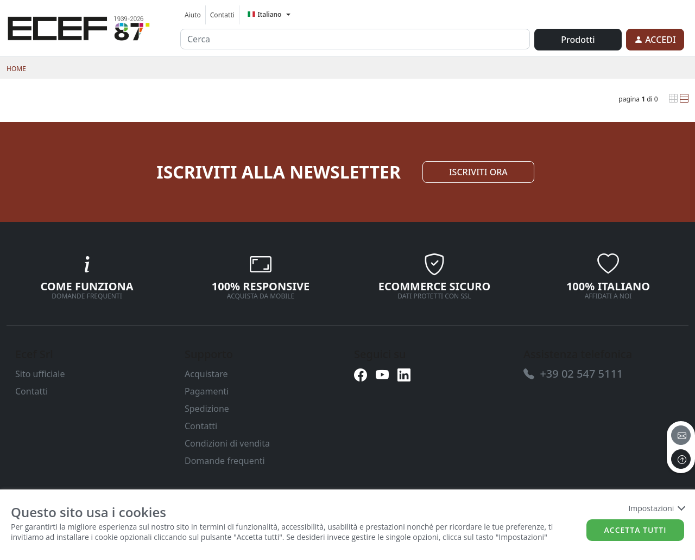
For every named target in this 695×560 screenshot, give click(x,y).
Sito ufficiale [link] (40, 374)
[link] (79, 26)
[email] (681, 435)
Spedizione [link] (207, 409)
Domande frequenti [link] (225, 461)
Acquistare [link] (206, 374)
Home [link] (16, 68)
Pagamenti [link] (207, 391)
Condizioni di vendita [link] (227, 443)
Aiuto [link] (193, 15)
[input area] (355, 39)
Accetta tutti (635, 530)
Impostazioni (656, 508)
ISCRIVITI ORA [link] (478, 172)
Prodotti (578, 40)
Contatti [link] (222, 15)
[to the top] (681, 459)
